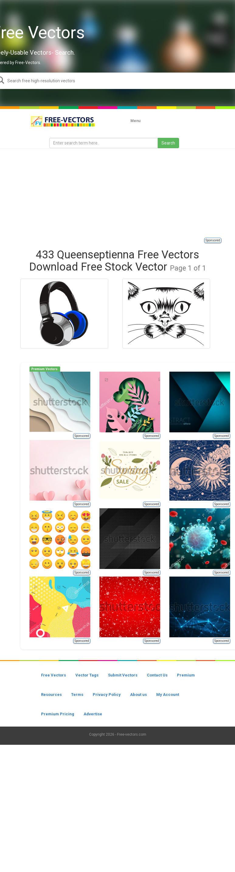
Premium (186, 675)
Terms (77, 694)
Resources (51, 694)
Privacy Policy (107, 694)
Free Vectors (53, 675)
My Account (167, 694)
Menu (135, 121)
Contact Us (157, 675)
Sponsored (213, 240)
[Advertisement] (124, 192)
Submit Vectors (122, 675)
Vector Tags (86, 675)
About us (138, 694)
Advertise (93, 714)
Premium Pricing (57, 714)
